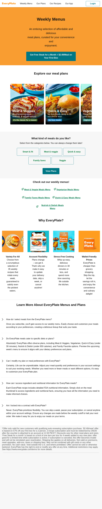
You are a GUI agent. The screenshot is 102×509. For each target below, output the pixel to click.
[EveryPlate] (9, 4)
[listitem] (12, 261)
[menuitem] (10, 3)
